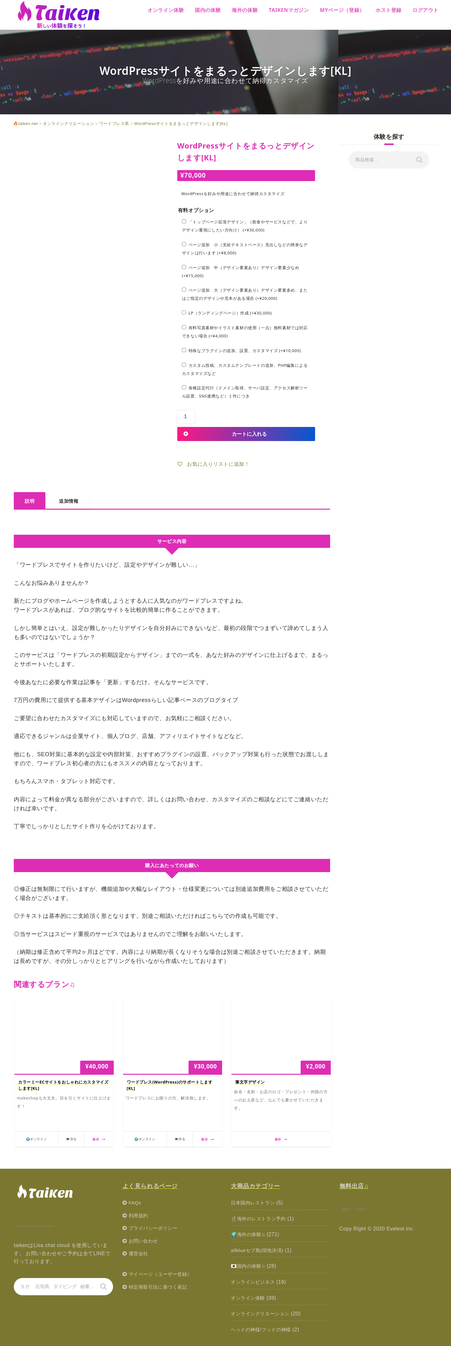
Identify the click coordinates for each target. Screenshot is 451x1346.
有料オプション (196, 210)
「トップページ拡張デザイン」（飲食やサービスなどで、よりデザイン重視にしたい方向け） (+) (245, 226)
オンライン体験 (166, 10)
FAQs (135, 1202)
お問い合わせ (144, 1241)
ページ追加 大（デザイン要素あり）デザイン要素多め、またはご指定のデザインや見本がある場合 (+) (245, 294)
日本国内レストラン (254, 1202)
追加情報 (68, 501)
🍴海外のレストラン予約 (260, 1218)
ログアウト (425, 10)
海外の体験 (245, 10)
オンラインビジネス (254, 1282)
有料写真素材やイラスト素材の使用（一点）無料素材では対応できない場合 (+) (245, 332)
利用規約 (139, 1215)
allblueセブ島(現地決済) (259, 1250)
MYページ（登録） (342, 10)
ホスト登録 (389, 10)
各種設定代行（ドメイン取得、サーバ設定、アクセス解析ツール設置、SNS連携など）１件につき (245, 392)
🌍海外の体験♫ (249, 1234)
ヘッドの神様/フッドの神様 (263, 1329)
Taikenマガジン (289, 10)
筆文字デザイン (250, 1082)
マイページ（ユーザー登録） (162, 1274)
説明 (29, 501)
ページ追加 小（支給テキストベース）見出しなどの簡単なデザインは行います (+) (245, 249)
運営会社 (139, 1253)
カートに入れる (249, 433)
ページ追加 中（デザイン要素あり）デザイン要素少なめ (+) (240, 271)
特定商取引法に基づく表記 (160, 1287)
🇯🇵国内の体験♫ (249, 1266)
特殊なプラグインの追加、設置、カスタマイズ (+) (241, 350)
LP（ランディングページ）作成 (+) (227, 313)
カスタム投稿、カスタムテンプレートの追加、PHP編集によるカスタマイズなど (245, 369)
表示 (98, 1139)
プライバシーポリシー (155, 1228)
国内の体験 (208, 10)
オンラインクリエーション (262, 1313)
